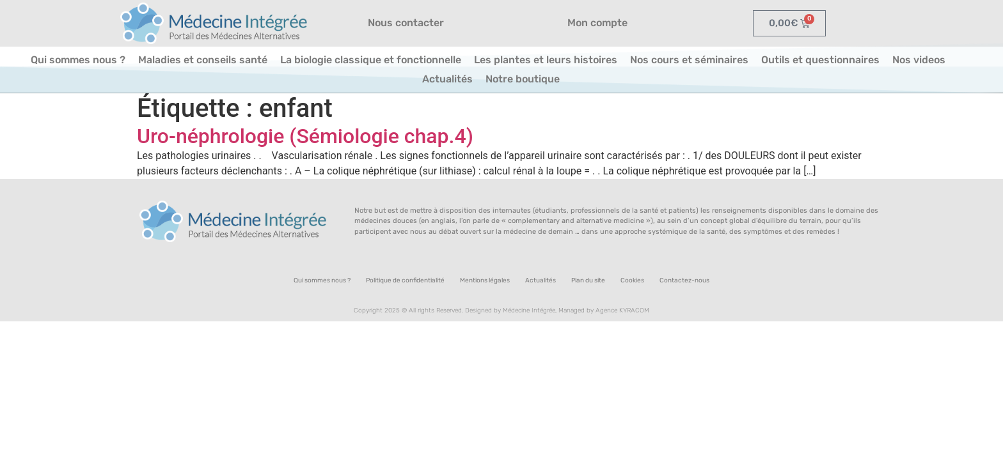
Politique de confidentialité (405, 280)
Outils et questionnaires (820, 60)
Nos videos (918, 60)
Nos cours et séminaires (689, 60)
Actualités (447, 79)
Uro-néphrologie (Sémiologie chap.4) (305, 136)
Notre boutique (523, 79)
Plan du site (588, 280)
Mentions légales (485, 280)
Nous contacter (406, 23)
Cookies (632, 280)
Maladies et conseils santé (202, 60)
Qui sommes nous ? (78, 60)
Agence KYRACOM (622, 310)
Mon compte (597, 23)
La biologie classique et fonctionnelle (370, 60)
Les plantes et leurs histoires (545, 60)
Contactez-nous (684, 280)
